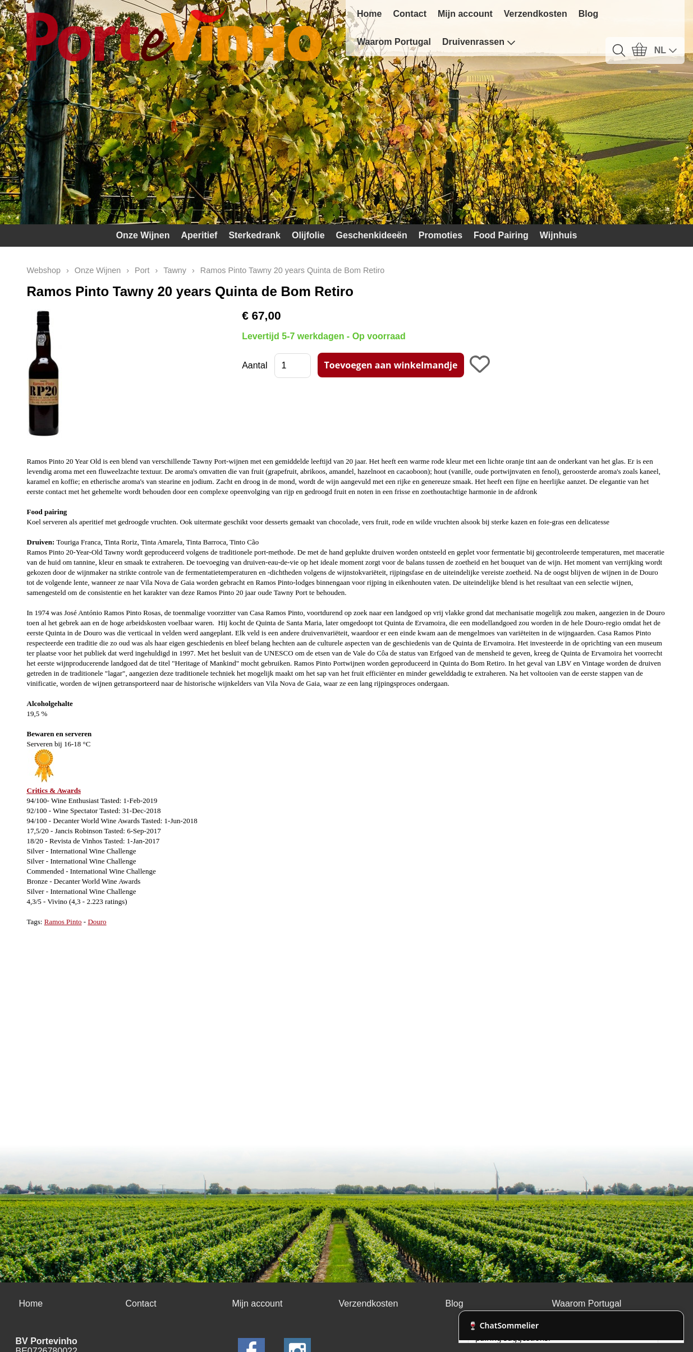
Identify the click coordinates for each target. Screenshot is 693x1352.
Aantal (254, 365)
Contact (409, 14)
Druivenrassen (479, 42)
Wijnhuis (558, 235)
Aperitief (199, 235)
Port (142, 270)
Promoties (440, 235)
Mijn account (465, 14)
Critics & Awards (54, 790)
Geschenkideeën (371, 235)
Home (369, 14)
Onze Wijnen (143, 235)
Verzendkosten (535, 14)
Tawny (174, 270)
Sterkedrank (254, 235)
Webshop (44, 270)
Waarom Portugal (394, 42)
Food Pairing (501, 235)
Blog (589, 14)
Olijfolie (308, 235)
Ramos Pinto (63, 921)
